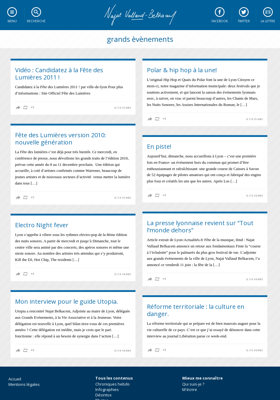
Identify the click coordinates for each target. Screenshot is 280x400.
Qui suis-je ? (193, 384)
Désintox (103, 395)
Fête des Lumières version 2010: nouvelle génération (60, 138)
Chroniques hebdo (112, 384)
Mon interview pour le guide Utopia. (66, 301)
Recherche (36, 21)
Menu (12, 21)
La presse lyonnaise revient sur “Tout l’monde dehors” (200, 226)
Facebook (220, 21)
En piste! (159, 146)
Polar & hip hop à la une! (182, 70)
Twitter (244, 21)
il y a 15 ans (122, 108)
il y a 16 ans (254, 195)
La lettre (268, 21)
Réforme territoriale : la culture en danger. (195, 310)
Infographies (107, 389)
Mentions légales (24, 384)
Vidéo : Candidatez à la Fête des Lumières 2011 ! (59, 73)
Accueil (14, 379)
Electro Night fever (41, 225)
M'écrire (189, 389)
